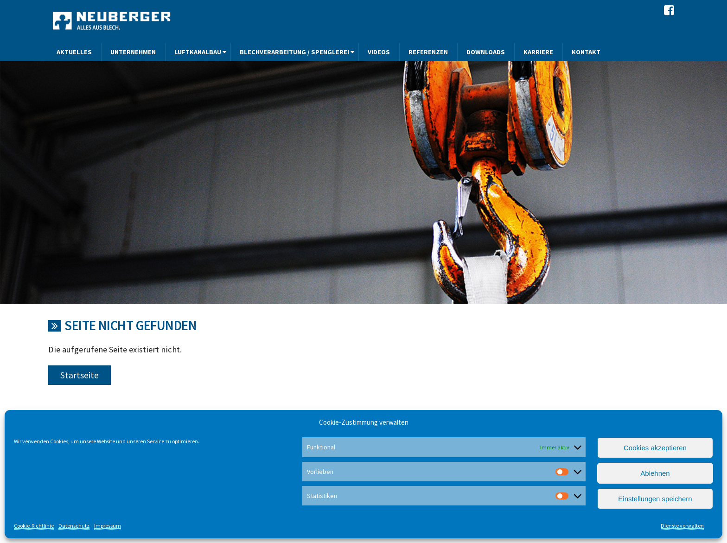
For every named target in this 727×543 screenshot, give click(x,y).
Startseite (79, 375)
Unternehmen (133, 52)
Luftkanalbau (197, 52)
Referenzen (428, 52)
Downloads (485, 52)
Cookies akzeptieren (655, 448)
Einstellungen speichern (655, 499)
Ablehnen (655, 473)
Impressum (107, 525)
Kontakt (586, 52)
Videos (379, 52)
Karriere (538, 52)
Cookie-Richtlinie (34, 525)
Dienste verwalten (682, 525)
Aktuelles (74, 52)
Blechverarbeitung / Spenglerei (294, 52)
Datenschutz (73, 525)
